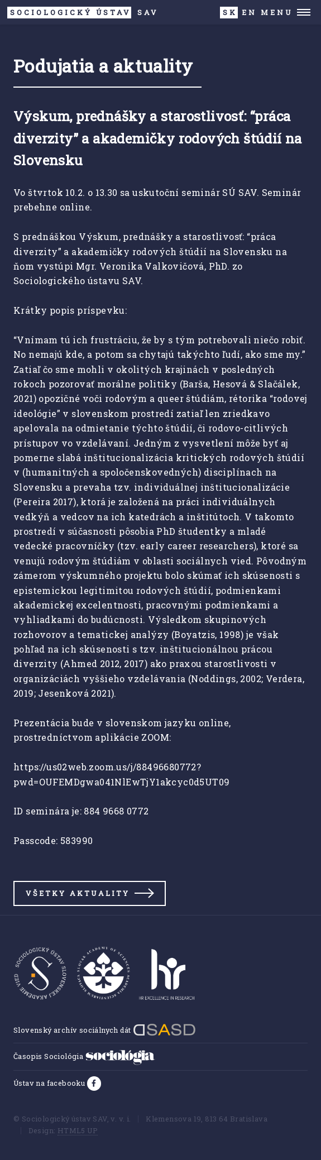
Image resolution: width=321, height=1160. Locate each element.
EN (249, 12)
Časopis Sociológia (84, 1056)
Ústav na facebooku (50, 1082)
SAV (83, 12)
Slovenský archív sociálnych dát (104, 1029)
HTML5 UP (78, 1130)
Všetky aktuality (78, 893)
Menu (277, 12)
